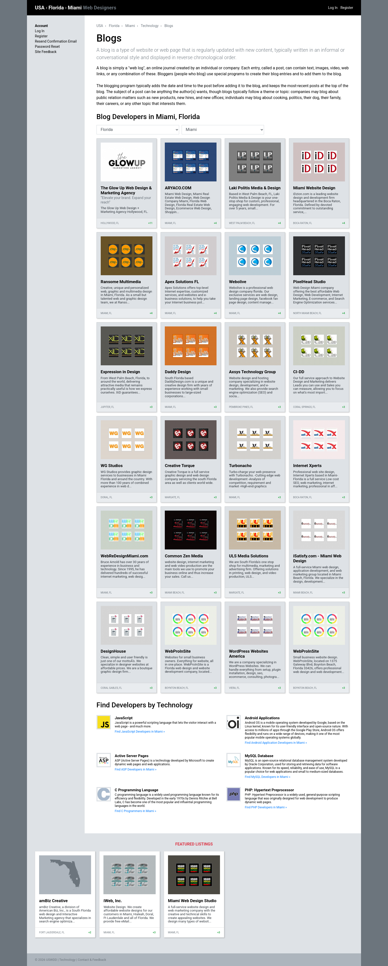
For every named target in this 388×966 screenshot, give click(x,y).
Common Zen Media (184, 555)
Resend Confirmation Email (56, 41)
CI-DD (298, 371)
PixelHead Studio (309, 281)
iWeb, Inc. (112, 900)
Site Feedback (45, 52)
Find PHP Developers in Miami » (266, 807)
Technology (150, 26)
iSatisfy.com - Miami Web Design (317, 558)
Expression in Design (120, 371)
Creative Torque (179, 465)
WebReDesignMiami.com (124, 555)
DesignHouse (113, 651)
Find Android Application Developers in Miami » (276, 742)
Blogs (168, 26)
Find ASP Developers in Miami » (135, 769)
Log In (333, 8)
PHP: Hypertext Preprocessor (269, 790)
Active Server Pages (131, 756)
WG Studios (112, 465)
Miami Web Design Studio (192, 900)
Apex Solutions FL (182, 281)
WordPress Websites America (248, 654)
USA (40, 8)
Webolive (237, 281)
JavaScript (124, 718)
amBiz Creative (53, 900)
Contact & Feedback (92, 960)
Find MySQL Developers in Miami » (267, 777)
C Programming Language (136, 790)
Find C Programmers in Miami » (135, 811)
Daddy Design (178, 371)
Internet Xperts (307, 465)
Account (41, 26)
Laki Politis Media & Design (254, 187)
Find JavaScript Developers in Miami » (140, 731)
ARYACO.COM (178, 187)
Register (346, 8)
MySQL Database (259, 756)
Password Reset (47, 47)
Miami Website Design (314, 187)
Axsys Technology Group (252, 371)
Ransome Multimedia (121, 281)
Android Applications (262, 718)
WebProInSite (178, 651)
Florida (56, 8)
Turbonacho (240, 465)
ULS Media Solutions (248, 555)
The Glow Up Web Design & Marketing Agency (126, 190)
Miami (92, 8)
